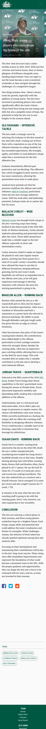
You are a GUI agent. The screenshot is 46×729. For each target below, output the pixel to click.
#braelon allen (10, 653)
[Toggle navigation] (41, 4)
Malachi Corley (9, 220)
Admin (5, 55)
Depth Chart (23, 714)
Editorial (8, 34)
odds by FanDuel (20, 191)
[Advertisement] (23, 614)
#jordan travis (10, 658)
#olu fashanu (9, 664)
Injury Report (23, 720)
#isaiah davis (27, 653)
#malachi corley (28, 658)
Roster (23, 712)
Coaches (23, 717)
